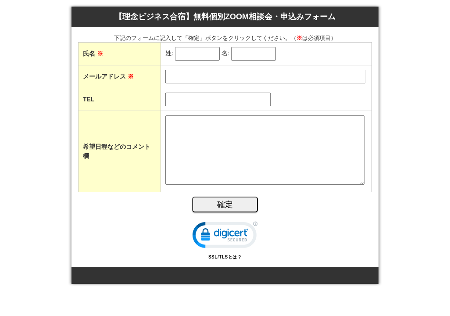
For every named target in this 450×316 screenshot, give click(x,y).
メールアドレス (108, 76)
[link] (225, 236)
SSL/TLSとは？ (225, 257)
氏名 (93, 53)
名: (225, 53)
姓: (169, 53)
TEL (88, 99)
